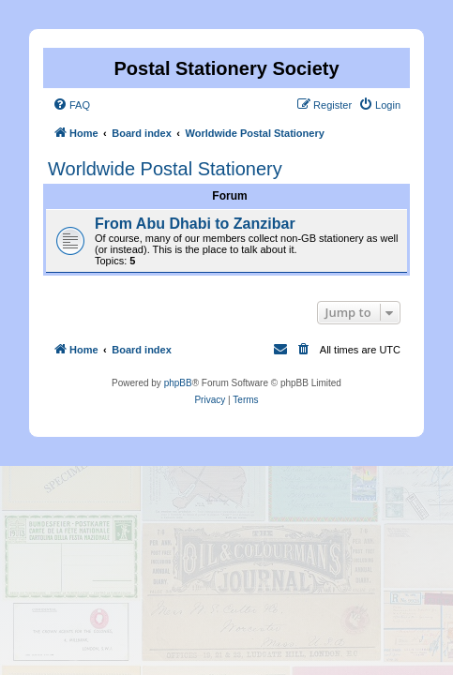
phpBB (178, 383)
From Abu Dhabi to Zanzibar (195, 224)
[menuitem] (71, 105)
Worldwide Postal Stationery (165, 168)
